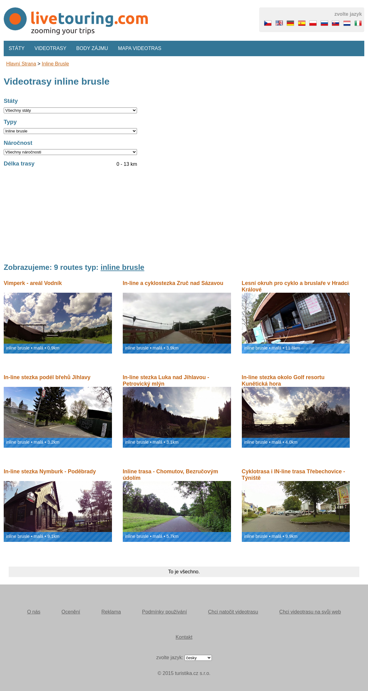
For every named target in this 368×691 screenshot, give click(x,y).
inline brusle (55, 63)
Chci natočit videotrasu (233, 611)
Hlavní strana (21, 63)
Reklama (111, 611)
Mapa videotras (139, 48)
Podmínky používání (164, 611)
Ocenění (71, 611)
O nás (34, 611)
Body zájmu (92, 48)
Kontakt (184, 637)
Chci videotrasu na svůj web (310, 611)
